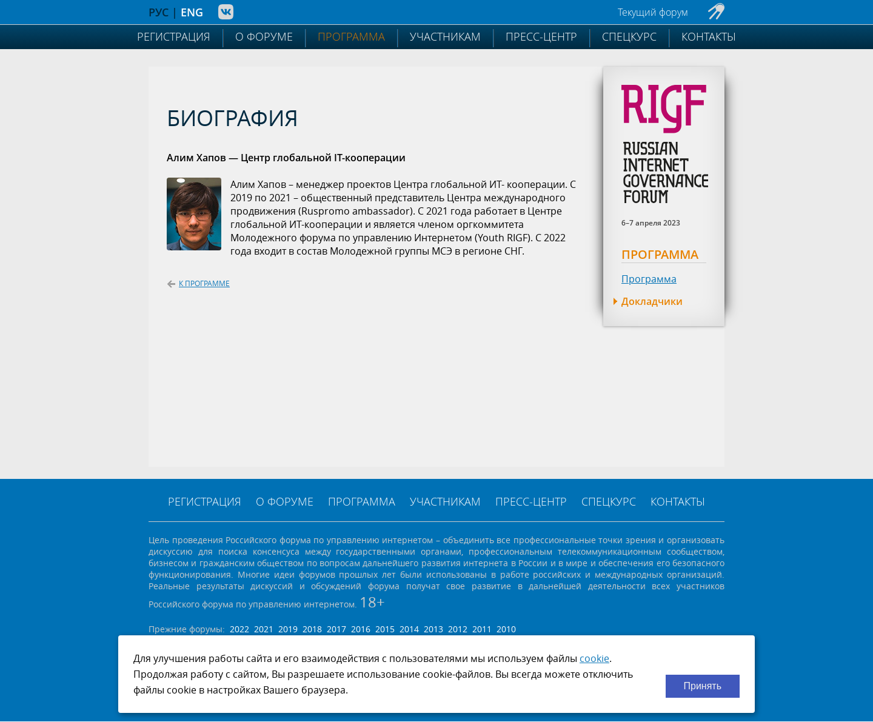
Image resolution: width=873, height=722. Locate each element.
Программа (351, 36)
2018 (312, 629)
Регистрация (173, 36)
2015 (385, 629)
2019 (288, 629)
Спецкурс (629, 36)
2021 (263, 629)
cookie (594, 658)
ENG (192, 12)
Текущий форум (653, 12)
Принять (703, 686)
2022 (239, 629)
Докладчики (652, 301)
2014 (409, 629)
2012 (457, 629)
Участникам (445, 36)
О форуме (264, 36)
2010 (506, 629)
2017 (336, 629)
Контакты (708, 36)
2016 (360, 629)
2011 (482, 629)
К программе (198, 283)
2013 (433, 629)
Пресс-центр (541, 36)
